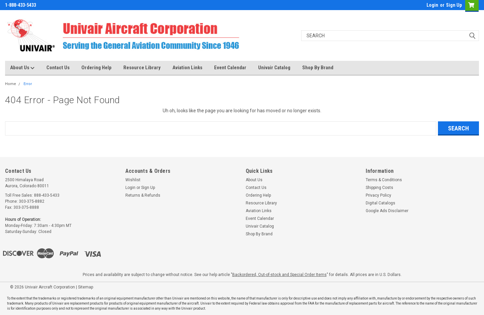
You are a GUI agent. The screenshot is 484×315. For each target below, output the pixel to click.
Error (28, 84)
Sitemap (85, 287)
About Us (22, 68)
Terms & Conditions (384, 180)
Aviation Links (187, 68)
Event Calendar (230, 68)
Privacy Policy (378, 195)
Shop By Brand (317, 68)
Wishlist (132, 180)
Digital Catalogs (380, 203)
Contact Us (58, 68)
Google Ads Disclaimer (387, 210)
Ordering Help (96, 68)
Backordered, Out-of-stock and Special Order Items (279, 274)
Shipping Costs (379, 187)
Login (432, 5)
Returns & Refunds (142, 195)
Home (10, 84)
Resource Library (142, 68)
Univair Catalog (274, 68)
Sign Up (454, 5)
